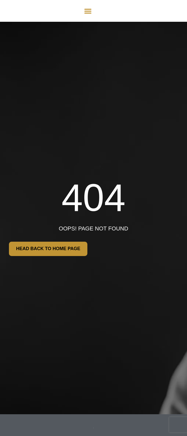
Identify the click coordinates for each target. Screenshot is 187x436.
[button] (88, 11)
